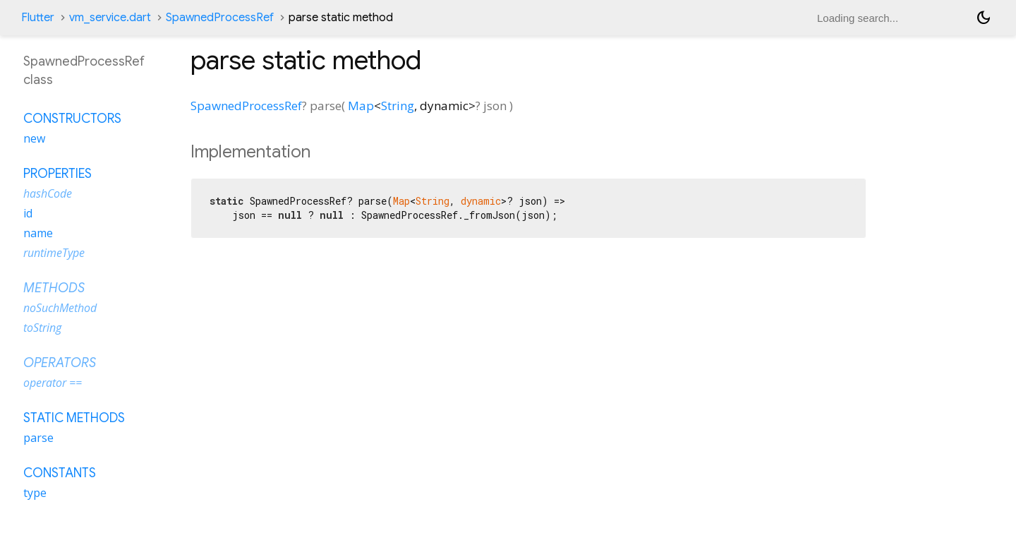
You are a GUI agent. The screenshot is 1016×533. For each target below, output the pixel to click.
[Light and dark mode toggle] (983, 17)
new (34, 138)
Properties (57, 173)
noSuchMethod (60, 308)
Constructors (72, 118)
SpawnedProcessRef (220, 18)
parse (38, 437)
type (35, 493)
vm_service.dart (110, 18)
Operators (59, 363)
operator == (52, 382)
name (38, 233)
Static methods (74, 418)
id (27, 213)
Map (361, 105)
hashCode (47, 193)
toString (42, 327)
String (397, 105)
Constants (59, 473)
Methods (54, 288)
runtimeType (54, 252)
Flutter (37, 18)
